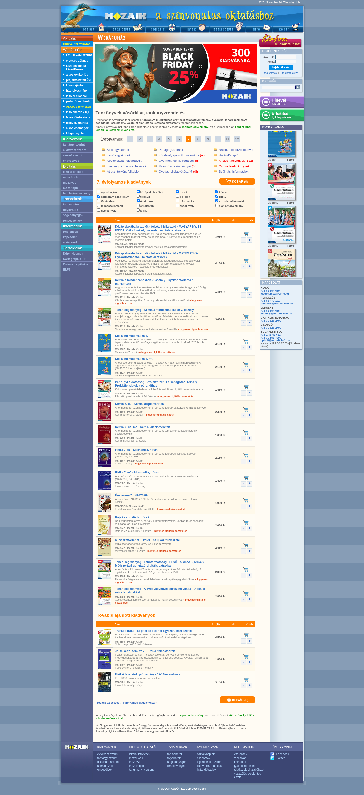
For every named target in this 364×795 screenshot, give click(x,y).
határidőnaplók (206, 769)
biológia (183, 196)
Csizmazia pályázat (76, 264)
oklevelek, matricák (209, 766)
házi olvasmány (77, 90)
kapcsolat (70, 237)
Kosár (288, 26)
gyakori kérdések (245, 766)
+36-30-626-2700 (271, 320)
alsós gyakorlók (77, 74)
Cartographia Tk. (74, 259)
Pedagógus (228, 26)
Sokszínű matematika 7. (131, 336)
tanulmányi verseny (76, 193)
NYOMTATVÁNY (208, 747)
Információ (259, 26)
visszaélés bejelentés (247, 773)
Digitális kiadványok (162, 26)
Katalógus (126, 26)
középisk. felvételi (150, 192)
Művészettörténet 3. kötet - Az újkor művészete (147, 540)
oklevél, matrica (77, 123)
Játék (195, 26)
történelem (106, 201)
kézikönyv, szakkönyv (113, 196)
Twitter (280, 758)
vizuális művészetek (230, 201)
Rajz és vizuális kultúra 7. (132, 517)
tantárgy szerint (74, 144)
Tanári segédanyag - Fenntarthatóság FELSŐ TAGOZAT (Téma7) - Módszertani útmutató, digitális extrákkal (160, 563)
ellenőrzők (203, 758)
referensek (70, 231)
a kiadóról (70, 242)
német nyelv (107, 210)
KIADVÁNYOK (106, 747)
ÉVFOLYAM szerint (79, 55)
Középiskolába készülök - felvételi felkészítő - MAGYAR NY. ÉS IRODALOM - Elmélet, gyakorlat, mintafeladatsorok (158, 228)
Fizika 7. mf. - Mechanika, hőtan (137, 472)
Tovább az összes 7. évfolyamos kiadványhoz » (127, 702)
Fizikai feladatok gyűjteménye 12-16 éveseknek (147, 674)
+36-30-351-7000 (271, 337)
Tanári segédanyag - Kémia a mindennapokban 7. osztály (154, 310)
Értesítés (282, 116)
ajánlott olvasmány (229, 206)
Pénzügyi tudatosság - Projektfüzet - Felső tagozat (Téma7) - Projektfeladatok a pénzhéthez (157, 383)
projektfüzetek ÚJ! (78, 80)
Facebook (282, 754)
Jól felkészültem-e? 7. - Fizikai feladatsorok (145, 651)
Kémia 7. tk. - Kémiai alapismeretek (139, 404)
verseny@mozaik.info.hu (276, 313)
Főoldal (84, 26)
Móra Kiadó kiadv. (78, 117)
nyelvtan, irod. (108, 192)
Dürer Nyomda (73, 253)
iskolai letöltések (139, 754)
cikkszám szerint (74, 150)
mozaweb (69, 182)
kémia (221, 192)
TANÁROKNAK (177, 747)
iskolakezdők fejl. (78, 112)
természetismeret (110, 206)
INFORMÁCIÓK (244, 747)
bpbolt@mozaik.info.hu (275, 340)
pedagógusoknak (78, 101)
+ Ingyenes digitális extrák (193, 329)
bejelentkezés (280, 67)
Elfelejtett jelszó (289, 72)
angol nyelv (185, 206)
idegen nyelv (75, 133)
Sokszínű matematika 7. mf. (134, 359)
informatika (185, 201)
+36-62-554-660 (270, 290)
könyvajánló (74, 85)
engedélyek (71, 160)
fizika (220, 196)
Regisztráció (270, 72)
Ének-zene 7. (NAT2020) (131, 495)
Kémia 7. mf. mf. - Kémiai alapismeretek (142, 427)
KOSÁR (234, 181)
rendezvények (72, 220)
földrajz (143, 196)
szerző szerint (72, 155)
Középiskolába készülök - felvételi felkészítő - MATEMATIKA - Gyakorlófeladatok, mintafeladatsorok (157, 255)
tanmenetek (71, 204)
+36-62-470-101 (270, 300)
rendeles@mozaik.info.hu (277, 303)
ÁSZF (237, 777)
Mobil (202, 788)
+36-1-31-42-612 (271, 334)
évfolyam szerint (108, 754)
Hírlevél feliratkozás (77, 44)
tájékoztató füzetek (209, 762)
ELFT (66, 269)
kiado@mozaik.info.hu (275, 293)
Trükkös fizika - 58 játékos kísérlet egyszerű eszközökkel (154, 631)
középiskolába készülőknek (76, 67)
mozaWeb (135, 762)
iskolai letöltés (73, 172)
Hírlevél (282, 102)
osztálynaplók (206, 754)
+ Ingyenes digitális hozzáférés (157, 352)
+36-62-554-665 (270, 310)
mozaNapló (71, 188)
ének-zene (145, 201)
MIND (142, 210)
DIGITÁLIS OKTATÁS (143, 747)
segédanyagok (73, 215)
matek (182, 192)
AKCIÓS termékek (78, 106)
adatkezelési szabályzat (249, 769)
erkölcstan (145, 206)
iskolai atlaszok (76, 96)
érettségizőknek (77, 60)
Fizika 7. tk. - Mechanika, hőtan (136, 450)
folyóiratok (70, 210)
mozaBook (70, 177)
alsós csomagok (77, 128)
